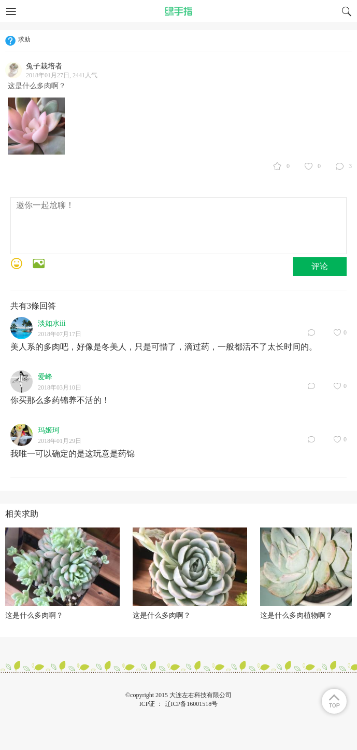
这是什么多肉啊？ (34, 615)
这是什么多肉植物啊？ (296, 615)
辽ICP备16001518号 (191, 703)
